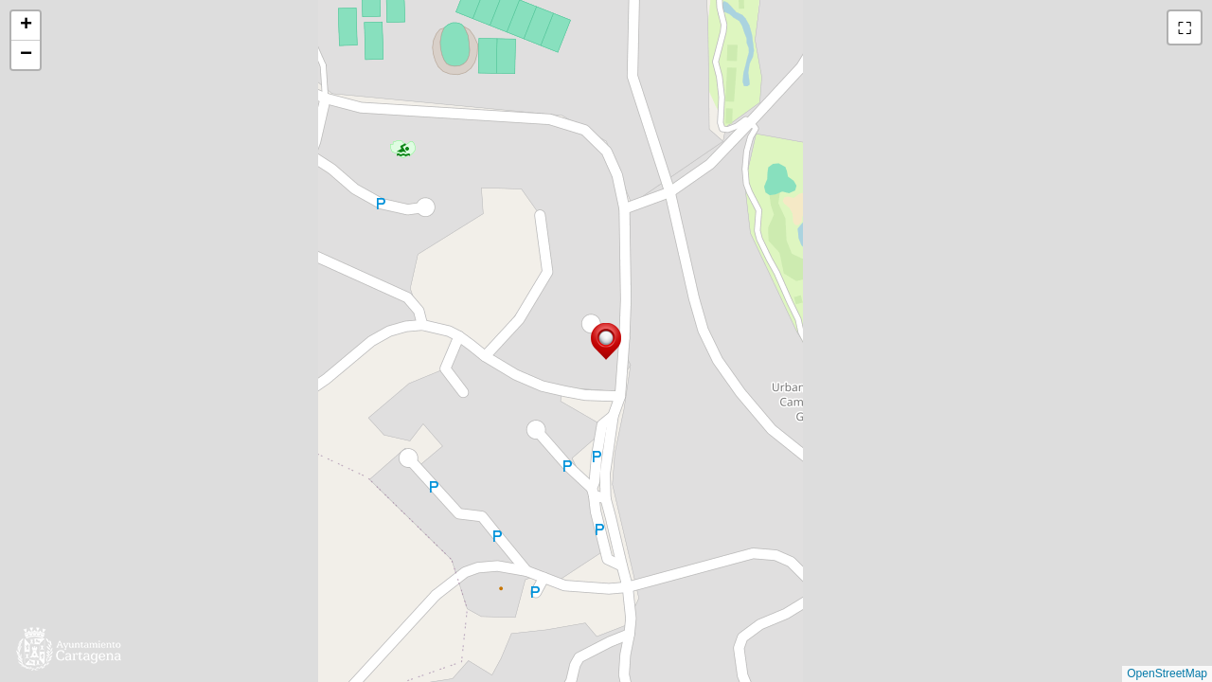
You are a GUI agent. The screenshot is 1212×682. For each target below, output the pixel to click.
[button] (606, 341)
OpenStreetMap (1167, 673)
